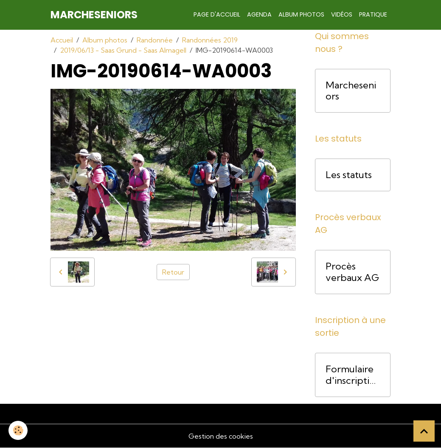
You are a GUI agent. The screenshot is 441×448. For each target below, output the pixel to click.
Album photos (301, 14)
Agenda (259, 14)
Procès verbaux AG (352, 272)
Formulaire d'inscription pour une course (350, 374)
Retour (173, 272)
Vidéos (341, 14)
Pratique (373, 14)
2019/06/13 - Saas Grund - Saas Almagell (123, 50)
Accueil (62, 40)
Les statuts (349, 175)
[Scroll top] (424, 431)
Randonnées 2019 (210, 40)
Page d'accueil (217, 14)
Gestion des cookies (220, 436)
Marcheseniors (351, 90)
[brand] (94, 15)
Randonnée (155, 40)
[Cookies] (18, 430)
